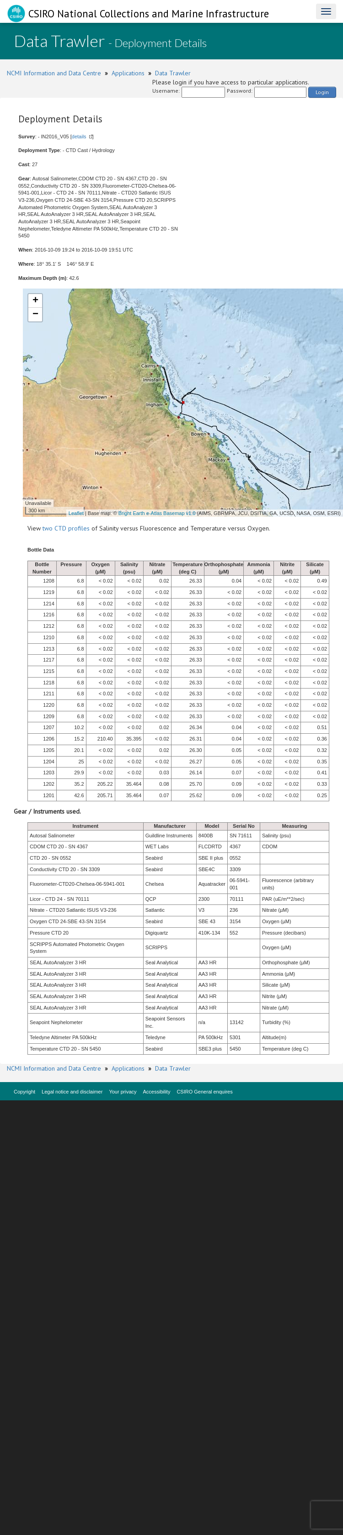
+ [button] (35, 301)
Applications (128, 73)
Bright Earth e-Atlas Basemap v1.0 (157, 513)
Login (322, 92)
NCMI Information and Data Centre (54, 73)
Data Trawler (173, 73)
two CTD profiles (66, 528)
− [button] (35, 314)
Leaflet (76, 513)
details (79, 136)
